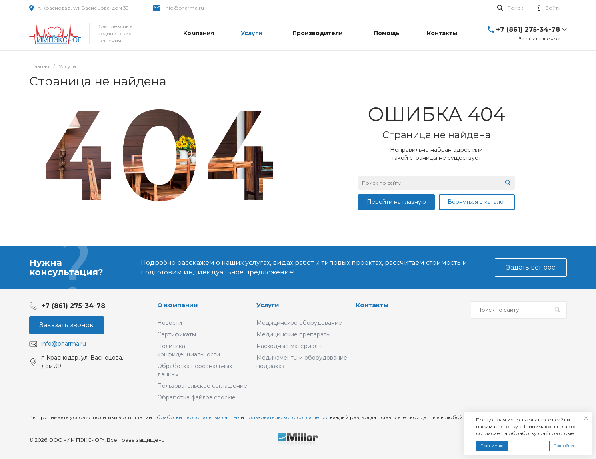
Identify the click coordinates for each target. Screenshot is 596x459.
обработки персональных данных (196, 417)
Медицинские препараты (293, 334)
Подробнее (565, 445)
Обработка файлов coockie (196, 397)
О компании (177, 305)
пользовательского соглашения (287, 417)
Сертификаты (176, 334)
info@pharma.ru (184, 8)
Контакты (372, 305)
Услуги (267, 305)
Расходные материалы (289, 346)
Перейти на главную (396, 201)
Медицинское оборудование (299, 322)
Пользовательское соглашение (202, 385)
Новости (169, 322)
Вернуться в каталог (477, 201)
